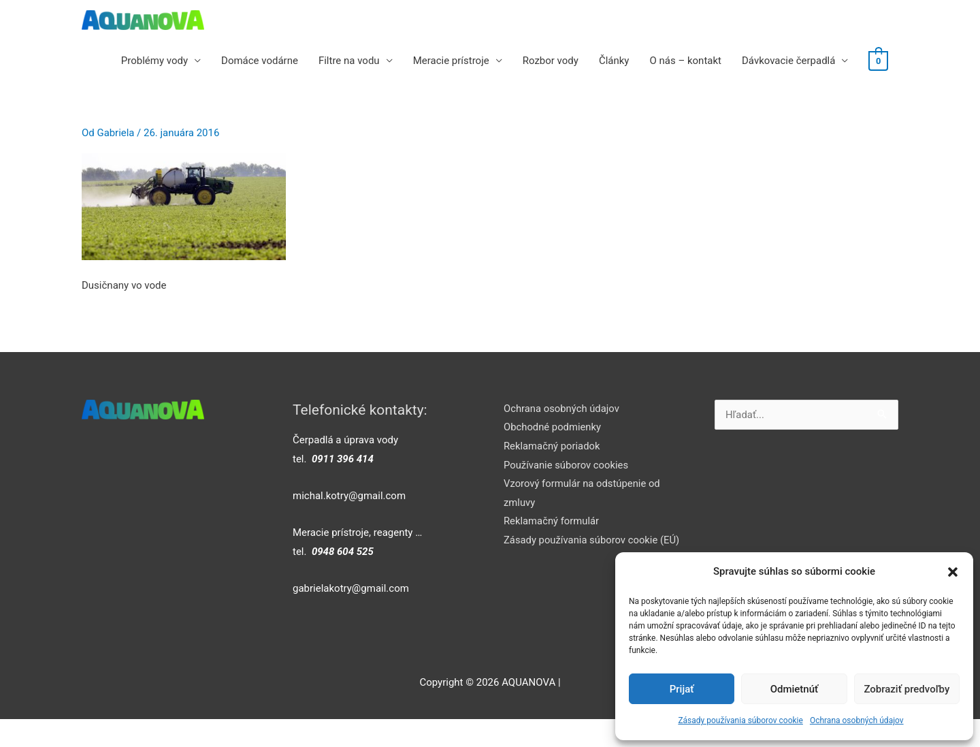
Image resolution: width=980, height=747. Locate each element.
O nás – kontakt (687, 60)
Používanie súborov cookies (567, 465)
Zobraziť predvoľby (906, 689)
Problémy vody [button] (155, 60)
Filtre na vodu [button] (349, 60)
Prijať (682, 689)
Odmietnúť (794, 689)
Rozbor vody (551, 60)
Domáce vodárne (261, 60)
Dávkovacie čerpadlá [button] (789, 60)
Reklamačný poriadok (552, 446)
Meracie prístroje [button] (452, 60)
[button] (953, 572)
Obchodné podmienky (553, 427)
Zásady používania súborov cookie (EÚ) (593, 541)
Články (615, 60)
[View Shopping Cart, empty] (879, 60)
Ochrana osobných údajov (857, 720)
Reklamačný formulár (552, 522)
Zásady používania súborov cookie (740, 720)
